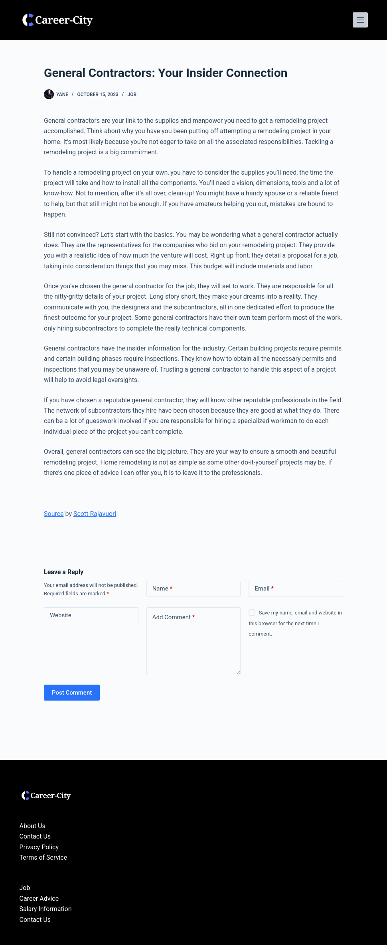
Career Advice (39, 898)
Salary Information (46, 909)
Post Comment (72, 692)
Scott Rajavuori (94, 514)
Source (54, 514)
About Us (32, 826)
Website (60, 615)
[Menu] (360, 20)
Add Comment (173, 617)
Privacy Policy (39, 847)
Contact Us (35, 836)
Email (264, 589)
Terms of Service (43, 857)
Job (131, 94)
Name (162, 589)
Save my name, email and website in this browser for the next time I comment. (295, 623)
